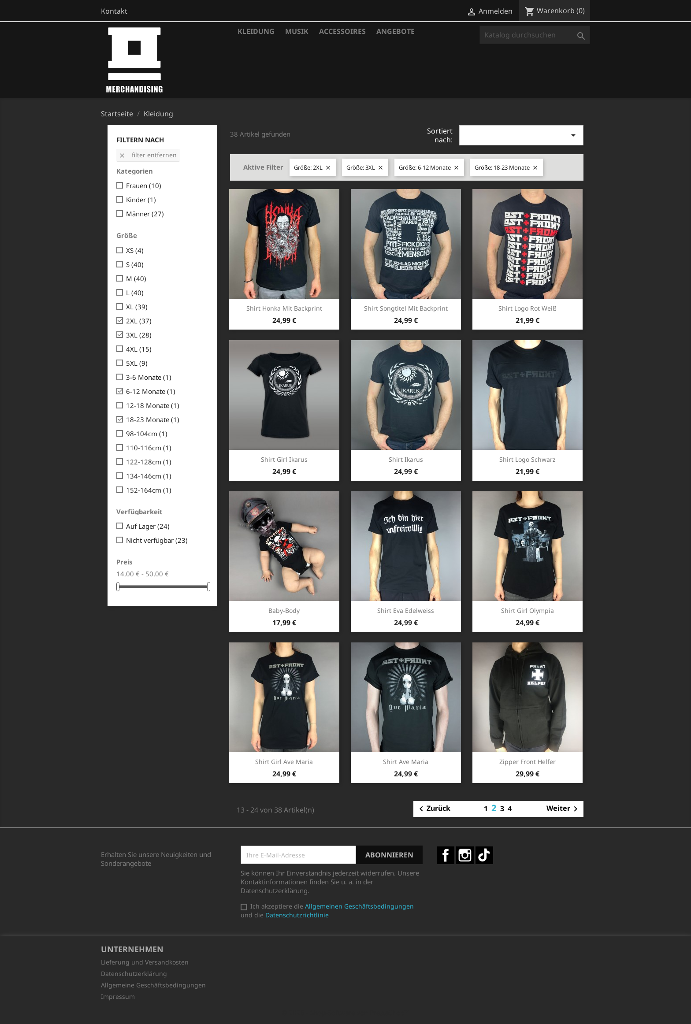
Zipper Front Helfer (527, 761)
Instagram (465, 855)
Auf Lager (148, 526)
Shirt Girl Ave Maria (284, 761)
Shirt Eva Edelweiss (405, 610)
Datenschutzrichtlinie (297, 915)
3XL (139, 334)
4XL (139, 349)
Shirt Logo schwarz (527, 459)
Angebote (395, 31)
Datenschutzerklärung (134, 973)
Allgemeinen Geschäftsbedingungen (359, 906)
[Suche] (534, 35)
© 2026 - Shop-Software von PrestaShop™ (345, 1012)
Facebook (445, 855)
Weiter (563, 809)
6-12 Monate (150, 391)
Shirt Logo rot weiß (527, 308)
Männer (145, 213)
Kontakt (114, 11)
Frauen (143, 185)
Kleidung (256, 31)
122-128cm (148, 461)
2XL (139, 320)
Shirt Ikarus (406, 459)
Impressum (118, 996)
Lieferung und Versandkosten (145, 962)
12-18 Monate (152, 405)
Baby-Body (284, 610)
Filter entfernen (148, 155)
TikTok (484, 855)
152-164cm (148, 490)
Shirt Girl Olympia (527, 610)
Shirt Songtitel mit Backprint (406, 308)
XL (137, 306)
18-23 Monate (152, 419)
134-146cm (148, 475)
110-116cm (148, 447)
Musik (296, 31)
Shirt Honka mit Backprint (284, 308)
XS (135, 250)
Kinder (141, 199)
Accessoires (342, 31)
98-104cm (146, 433)
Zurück (433, 809)
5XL (137, 363)
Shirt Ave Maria (405, 761)
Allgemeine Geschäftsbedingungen (153, 985)
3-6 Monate (148, 377)
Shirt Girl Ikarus (284, 459)
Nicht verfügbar (157, 540)
